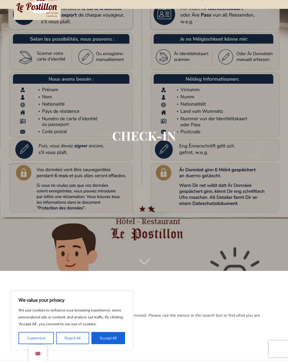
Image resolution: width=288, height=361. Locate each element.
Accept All (108, 338)
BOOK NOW (260, 9)
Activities (168, 9)
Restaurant (126, 9)
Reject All (73, 338)
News (187, 9)
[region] (72, 320)
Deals (148, 9)
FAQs (200, 9)
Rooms (104, 9)
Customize (36, 338)
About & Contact (227, 9)
